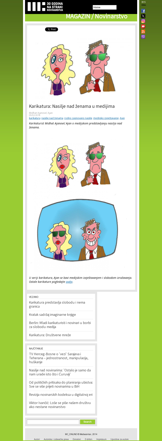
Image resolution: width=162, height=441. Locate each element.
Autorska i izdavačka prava (56, 439)
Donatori (77, 439)
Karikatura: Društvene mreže (50, 335)
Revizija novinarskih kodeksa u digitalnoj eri (61, 395)
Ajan (122, 118)
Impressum (101, 439)
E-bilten (88, 439)
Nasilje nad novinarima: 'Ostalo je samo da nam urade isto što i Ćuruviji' (60, 372)
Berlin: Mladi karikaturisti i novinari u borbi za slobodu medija (60, 325)
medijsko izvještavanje (106, 118)
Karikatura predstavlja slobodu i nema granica (57, 304)
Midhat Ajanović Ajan (41, 113)
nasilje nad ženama (52, 118)
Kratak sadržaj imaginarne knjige (52, 315)
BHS (144, 2)
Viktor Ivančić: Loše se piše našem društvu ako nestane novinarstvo (60, 405)
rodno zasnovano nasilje (78, 118)
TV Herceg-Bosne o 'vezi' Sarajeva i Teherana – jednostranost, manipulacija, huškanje (58, 358)
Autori (37, 439)
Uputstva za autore (120, 439)
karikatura (34, 118)
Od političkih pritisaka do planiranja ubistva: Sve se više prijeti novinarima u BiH (61, 384)
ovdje (69, 282)
